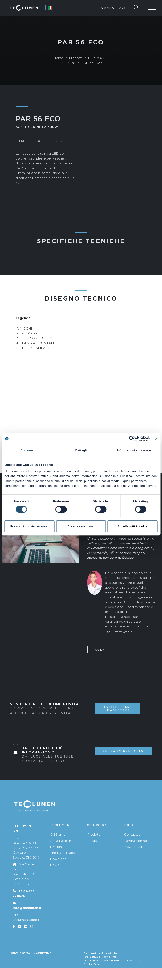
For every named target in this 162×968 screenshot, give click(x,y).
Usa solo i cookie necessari (29, 526)
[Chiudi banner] (156, 438)
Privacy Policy (132, 960)
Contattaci (113, 7)
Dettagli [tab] (81, 450)
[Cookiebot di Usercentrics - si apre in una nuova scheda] (132, 439)
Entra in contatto (123, 751)
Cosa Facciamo (62, 840)
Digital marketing (31, 953)
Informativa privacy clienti (100, 957)
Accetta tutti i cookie (132, 526)
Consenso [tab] (28, 450)
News (54, 865)
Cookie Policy (92, 964)
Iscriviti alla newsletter (117, 708)
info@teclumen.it (27, 908)
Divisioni (56, 846)
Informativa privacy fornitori (101, 960)
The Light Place (62, 852)
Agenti (102, 649)
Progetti (93, 840)
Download (58, 859)
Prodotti (94, 834)
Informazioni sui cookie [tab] (134, 450)
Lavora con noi (136, 840)
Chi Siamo (58, 834)
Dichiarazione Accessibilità (100, 953)
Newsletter (133, 846)
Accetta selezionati (81, 526)
